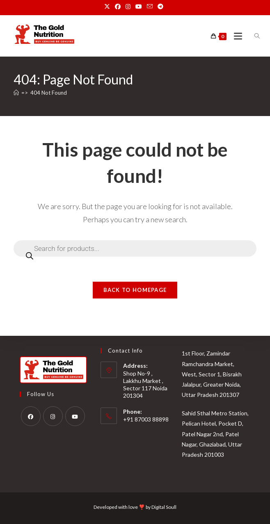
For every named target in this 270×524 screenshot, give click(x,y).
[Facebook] (31, 416)
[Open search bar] (252, 36)
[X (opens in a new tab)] (108, 6)
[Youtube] (75, 416)
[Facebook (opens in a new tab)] (117, 6)
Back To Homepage (135, 290)
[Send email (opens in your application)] (149, 6)
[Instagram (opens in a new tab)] (128, 6)
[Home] (16, 92)
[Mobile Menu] (235, 36)
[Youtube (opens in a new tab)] (138, 6)
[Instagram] (53, 416)
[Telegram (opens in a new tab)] (160, 6)
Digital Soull (163, 507)
